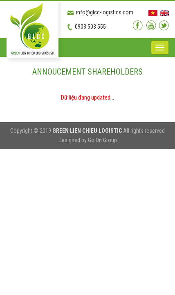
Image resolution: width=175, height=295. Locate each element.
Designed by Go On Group (87, 140)
